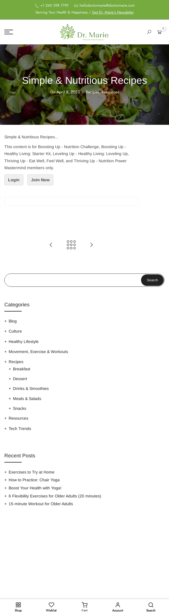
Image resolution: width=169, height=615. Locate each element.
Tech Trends (20, 428)
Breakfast (21, 369)
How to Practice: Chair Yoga (34, 480)
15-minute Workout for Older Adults (41, 503)
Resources (110, 92)
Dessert (20, 378)
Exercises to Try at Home (32, 472)
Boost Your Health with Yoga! (35, 488)
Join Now (40, 180)
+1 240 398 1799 (53, 5)
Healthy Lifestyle (24, 341)
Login (14, 180)
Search (152, 280)
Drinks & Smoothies (31, 388)
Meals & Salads (27, 398)
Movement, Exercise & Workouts (38, 351)
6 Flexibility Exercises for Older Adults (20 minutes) (55, 496)
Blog (13, 321)
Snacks (19, 408)
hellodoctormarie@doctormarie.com (107, 5)
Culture (15, 331)
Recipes (92, 92)
